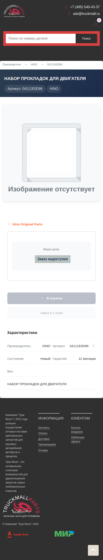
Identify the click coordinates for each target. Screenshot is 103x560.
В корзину (51, 298)
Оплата (42, 433)
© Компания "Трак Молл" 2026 (20, 524)
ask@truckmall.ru (86, 13)
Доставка (44, 438)
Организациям (47, 444)
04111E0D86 (54, 64)
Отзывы (43, 450)
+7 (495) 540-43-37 (85, 7)
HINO (34, 64)
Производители (11, 64)
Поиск (86, 38)
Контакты (44, 427)
